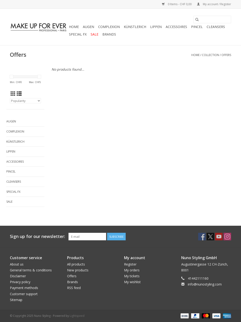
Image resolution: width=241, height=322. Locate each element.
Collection (210, 55)
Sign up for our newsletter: (37, 236)
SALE (94, 34)
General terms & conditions (31, 270)
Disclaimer (18, 276)
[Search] (212, 19)
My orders (132, 270)
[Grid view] (13, 93)
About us (17, 264)
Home (74, 26)
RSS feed (74, 288)
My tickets (132, 276)
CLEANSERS (216, 26)
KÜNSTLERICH (135, 26)
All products (76, 264)
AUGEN (88, 26)
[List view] (19, 93)
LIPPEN (156, 26)
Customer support (24, 294)
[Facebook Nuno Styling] (202, 236)
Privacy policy (20, 282)
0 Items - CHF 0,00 (177, 4)
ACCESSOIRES (176, 26)
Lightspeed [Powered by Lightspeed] (77, 316)
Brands (109, 34)
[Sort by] (25, 100)
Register (130, 264)
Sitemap (16, 300)
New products (77, 270)
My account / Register (214, 4)
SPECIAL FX (78, 34)
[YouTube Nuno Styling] (219, 236)
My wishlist (132, 282)
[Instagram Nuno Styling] (227, 236)
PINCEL (197, 26)
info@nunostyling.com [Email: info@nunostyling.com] (205, 284)
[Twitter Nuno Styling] (210, 236)
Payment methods (24, 288)
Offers (226, 55)
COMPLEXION (109, 26)
